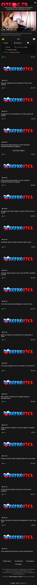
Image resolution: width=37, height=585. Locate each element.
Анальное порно (14, 52)
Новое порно (7, 561)
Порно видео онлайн (15, 576)
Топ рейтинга (19, 561)
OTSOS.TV (23, 583)
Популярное (30, 561)
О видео (5, 43)
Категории (18, 564)
